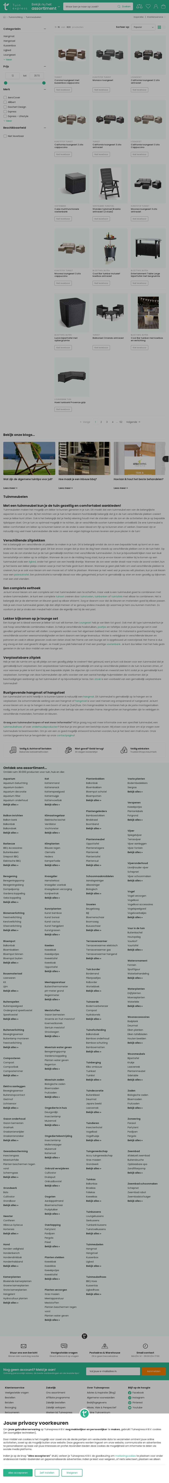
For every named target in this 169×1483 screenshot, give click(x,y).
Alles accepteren (18, 1472)
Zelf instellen (47, 1472)
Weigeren (72, 1472)
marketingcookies (125, 1456)
